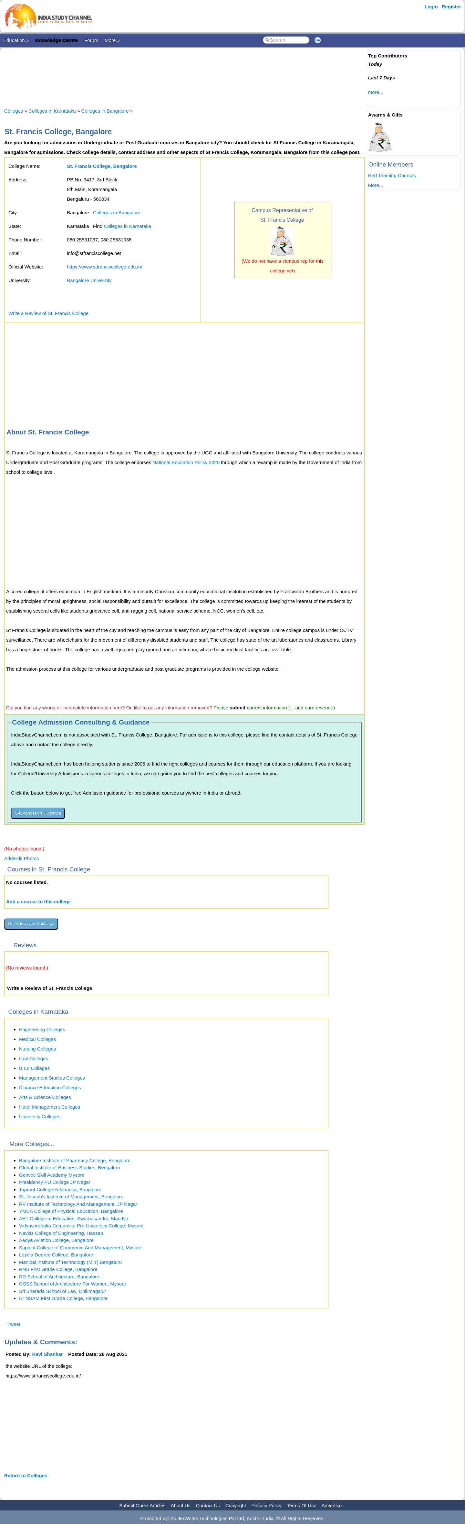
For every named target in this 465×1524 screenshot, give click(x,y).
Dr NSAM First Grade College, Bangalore (63, 1298)
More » (112, 40)
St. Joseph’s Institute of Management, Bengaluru (71, 1196)
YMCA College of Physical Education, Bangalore (71, 1211)
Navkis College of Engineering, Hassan (61, 1233)
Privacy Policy (267, 1505)
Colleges (13, 111)
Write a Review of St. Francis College (48, 313)
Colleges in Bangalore (105, 111)
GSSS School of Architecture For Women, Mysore (72, 1283)
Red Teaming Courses (392, 175)
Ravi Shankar (47, 1354)
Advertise (332, 1505)
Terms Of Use (301, 1505)
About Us (180, 1505)
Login (431, 6)
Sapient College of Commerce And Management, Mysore (80, 1247)
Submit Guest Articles (142, 1505)
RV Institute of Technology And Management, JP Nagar (78, 1204)
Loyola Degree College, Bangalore (56, 1254)
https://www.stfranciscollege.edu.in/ (104, 266)
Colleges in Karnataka (52, 111)
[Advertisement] (184, 72)
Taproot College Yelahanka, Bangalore (60, 1189)
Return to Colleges (25, 1475)
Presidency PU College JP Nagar (54, 1182)
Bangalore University (89, 280)
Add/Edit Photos (21, 858)
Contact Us (208, 1505)
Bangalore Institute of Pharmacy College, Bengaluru (74, 1160)
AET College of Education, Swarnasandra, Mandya (73, 1218)
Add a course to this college (38, 901)
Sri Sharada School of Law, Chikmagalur (62, 1291)
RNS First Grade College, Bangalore (58, 1269)
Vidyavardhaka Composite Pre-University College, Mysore (81, 1225)
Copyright (235, 1505)
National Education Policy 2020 (186, 462)
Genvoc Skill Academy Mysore (52, 1175)
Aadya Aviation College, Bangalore (56, 1240)
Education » (16, 40)
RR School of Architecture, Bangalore (59, 1276)
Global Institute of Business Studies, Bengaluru (69, 1167)
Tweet (13, 1324)
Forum (91, 40)
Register (451, 6)
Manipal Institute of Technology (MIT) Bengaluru (70, 1262)
